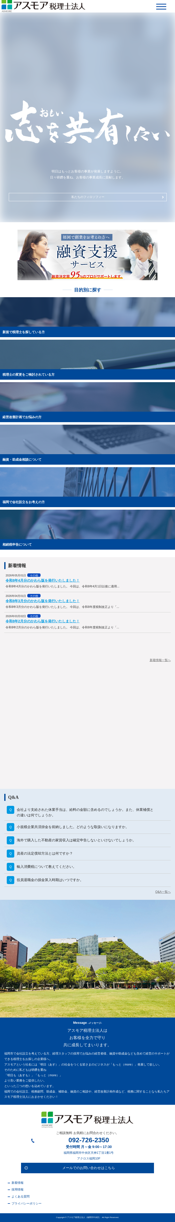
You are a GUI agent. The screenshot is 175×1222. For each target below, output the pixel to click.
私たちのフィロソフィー (117, 197)
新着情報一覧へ (160, 660)
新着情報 (18, 1183)
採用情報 (18, 1189)
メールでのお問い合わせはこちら (88, 1168)
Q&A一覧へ (162, 892)
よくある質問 (21, 1196)
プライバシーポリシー (27, 1203)
